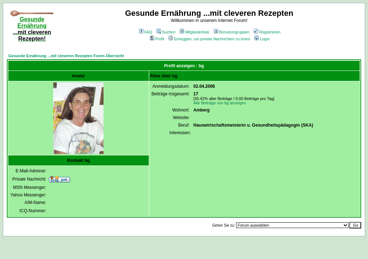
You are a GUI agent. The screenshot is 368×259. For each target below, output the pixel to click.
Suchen (166, 32)
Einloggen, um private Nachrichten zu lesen (209, 39)
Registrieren (267, 32)
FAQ (145, 32)
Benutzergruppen (231, 32)
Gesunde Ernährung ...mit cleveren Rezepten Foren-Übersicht (66, 56)
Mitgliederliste (194, 32)
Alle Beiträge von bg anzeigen (219, 103)
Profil (157, 39)
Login (262, 39)
